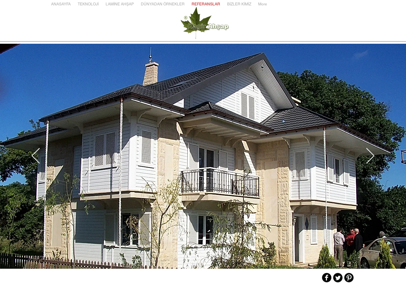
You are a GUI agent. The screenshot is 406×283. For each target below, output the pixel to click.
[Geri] (36, 156)
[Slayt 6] (217, 253)
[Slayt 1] (189, 253)
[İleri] (370, 156)
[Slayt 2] (194, 253)
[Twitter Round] (338, 277)
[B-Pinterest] (349, 277)
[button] (88, 4)
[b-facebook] (326, 277)
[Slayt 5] (212, 253)
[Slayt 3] (200, 253)
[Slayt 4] (206, 253)
